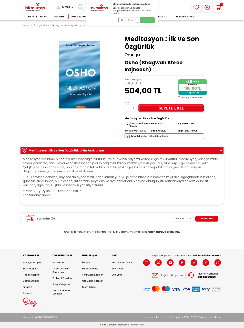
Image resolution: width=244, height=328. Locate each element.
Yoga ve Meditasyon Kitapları (70, 25)
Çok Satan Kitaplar (92, 280)
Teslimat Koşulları (62, 278)
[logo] (35, 7)
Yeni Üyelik (117, 268)
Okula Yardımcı (80, 16)
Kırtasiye (59, 16)
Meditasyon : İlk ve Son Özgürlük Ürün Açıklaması (122, 150)
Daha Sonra (128, 20)
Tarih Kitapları (30, 268)
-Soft (103, 324)
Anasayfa (28, 25)
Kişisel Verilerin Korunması (61, 270)
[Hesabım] (207, 7)
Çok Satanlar (210, 16)
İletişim (86, 262)
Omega (132, 55)
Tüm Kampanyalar (184, 16)
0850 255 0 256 (207, 277)
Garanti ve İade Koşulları (61, 292)
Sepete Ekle (171, 108)
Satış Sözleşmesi (61, 284)
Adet (127, 103)
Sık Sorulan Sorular (122, 262)
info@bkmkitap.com (171, 275)
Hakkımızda (59, 262)
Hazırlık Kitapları (31, 274)
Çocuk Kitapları (31, 280)
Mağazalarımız (90, 268)
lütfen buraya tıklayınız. (164, 232)
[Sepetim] (218, 7)
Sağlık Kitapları (43, 25)
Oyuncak (28, 293)
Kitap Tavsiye (159, 16)
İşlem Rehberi (89, 287)
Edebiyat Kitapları (36, 16)
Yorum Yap (206, 218)
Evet (147, 20)
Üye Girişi (117, 274)
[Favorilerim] (196, 7)
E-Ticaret (111, 324)
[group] (79, 75)
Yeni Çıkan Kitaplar (92, 274)
